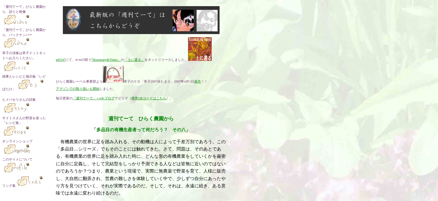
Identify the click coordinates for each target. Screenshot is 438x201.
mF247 (60, 60)
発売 (197, 81)
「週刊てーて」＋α (87, 98)
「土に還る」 (134, 60)
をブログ (108, 98)
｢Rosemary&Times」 (106, 60)
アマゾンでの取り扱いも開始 (77, 89)
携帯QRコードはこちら (148, 98)
